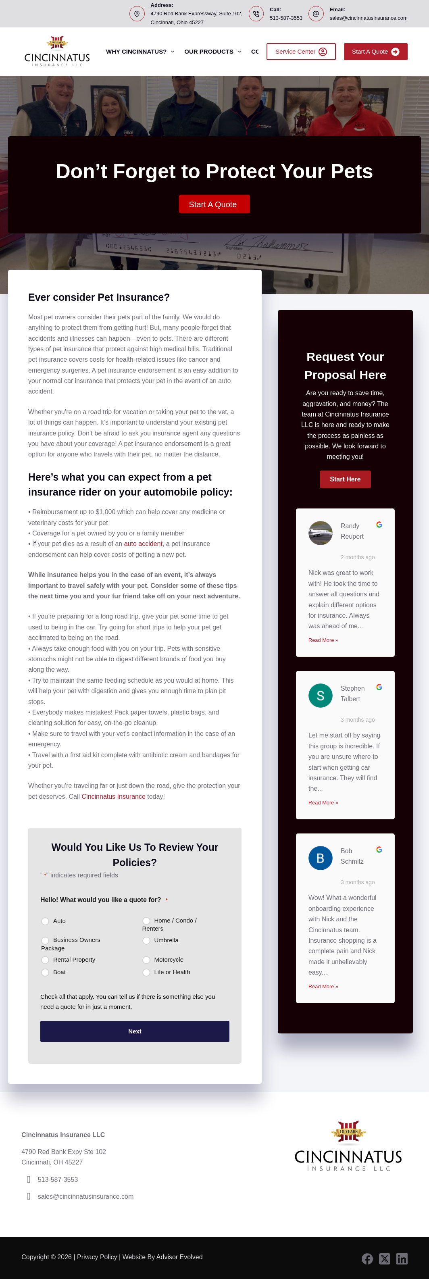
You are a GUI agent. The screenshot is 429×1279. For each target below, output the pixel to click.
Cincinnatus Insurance (114, 796)
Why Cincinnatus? (141, 51)
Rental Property (74, 959)
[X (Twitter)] (384, 1257)
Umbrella (166, 940)
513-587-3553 (286, 18)
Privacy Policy (97, 1255)
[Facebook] (367, 1257)
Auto (59, 920)
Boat (59, 972)
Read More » (323, 640)
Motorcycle (169, 959)
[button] (345, 479)
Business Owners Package (70, 943)
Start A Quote (376, 52)
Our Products (214, 51)
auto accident (143, 543)
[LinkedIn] (402, 1257)
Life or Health (172, 972)
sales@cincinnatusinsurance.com (369, 18)
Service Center (301, 52)
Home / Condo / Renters (169, 924)
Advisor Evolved (180, 1255)
